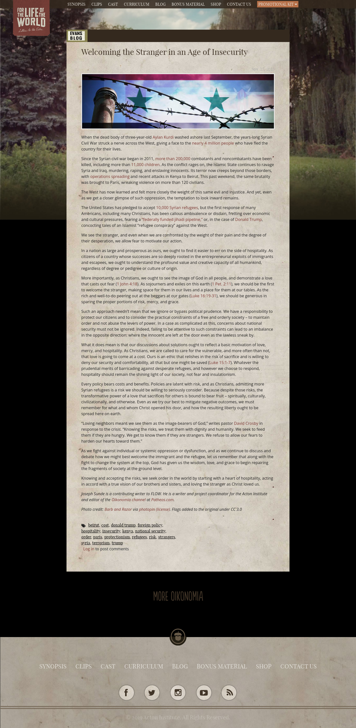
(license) (163, 509)
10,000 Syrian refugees (177, 207)
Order (86, 537)
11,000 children (145, 164)
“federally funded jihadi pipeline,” (172, 219)
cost (105, 525)
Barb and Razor (118, 509)
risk (152, 537)
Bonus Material (188, 4)
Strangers (166, 537)
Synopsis (76, 4)
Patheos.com (162, 499)
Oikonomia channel (128, 499)
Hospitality (90, 531)
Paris (97, 537)
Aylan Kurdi (163, 137)
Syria (85, 542)
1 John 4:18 (127, 284)
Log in (88, 549)
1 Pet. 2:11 (221, 284)
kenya (127, 531)
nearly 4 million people (213, 143)
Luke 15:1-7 (220, 362)
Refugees (139, 537)
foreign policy (150, 525)
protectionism (117, 537)
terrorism (101, 542)
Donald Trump (248, 219)
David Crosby (246, 423)
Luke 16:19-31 (203, 296)
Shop (216, 4)
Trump (117, 542)
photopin (147, 509)
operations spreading (110, 176)
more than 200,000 (172, 158)
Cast (113, 4)
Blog (160, 4)
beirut (93, 525)
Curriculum (136, 4)
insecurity (111, 531)
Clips (96, 4)
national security (150, 531)
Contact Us (239, 4)
